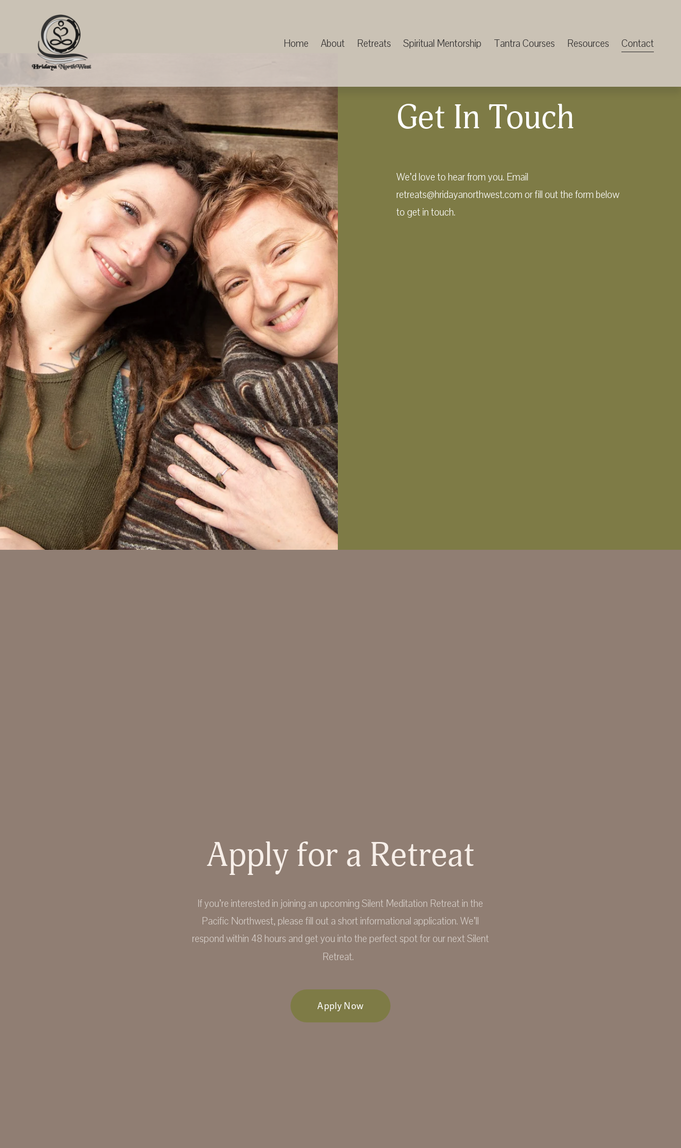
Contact (637, 43)
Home (296, 43)
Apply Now (340, 1006)
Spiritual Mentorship (442, 43)
